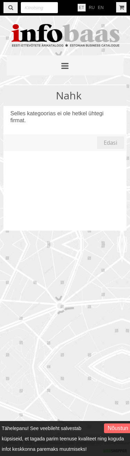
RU (92, 7)
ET (81, 7)
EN (101, 7)
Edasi (110, 142)
